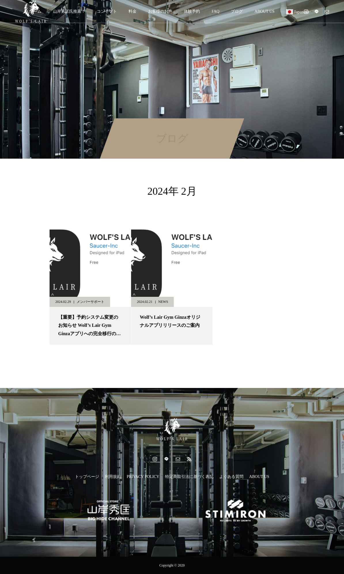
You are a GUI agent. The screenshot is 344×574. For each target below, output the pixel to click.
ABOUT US (264, 11)
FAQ (215, 11)
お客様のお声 (160, 11)
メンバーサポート (90, 302)
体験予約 (192, 11)
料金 (132, 11)
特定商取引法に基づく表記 (189, 476)
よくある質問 (231, 476)
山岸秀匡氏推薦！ (69, 11)
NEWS (163, 302)
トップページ (87, 476)
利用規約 (113, 476)
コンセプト (107, 11)
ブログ (237, 11)
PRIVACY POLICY (143, 476)
